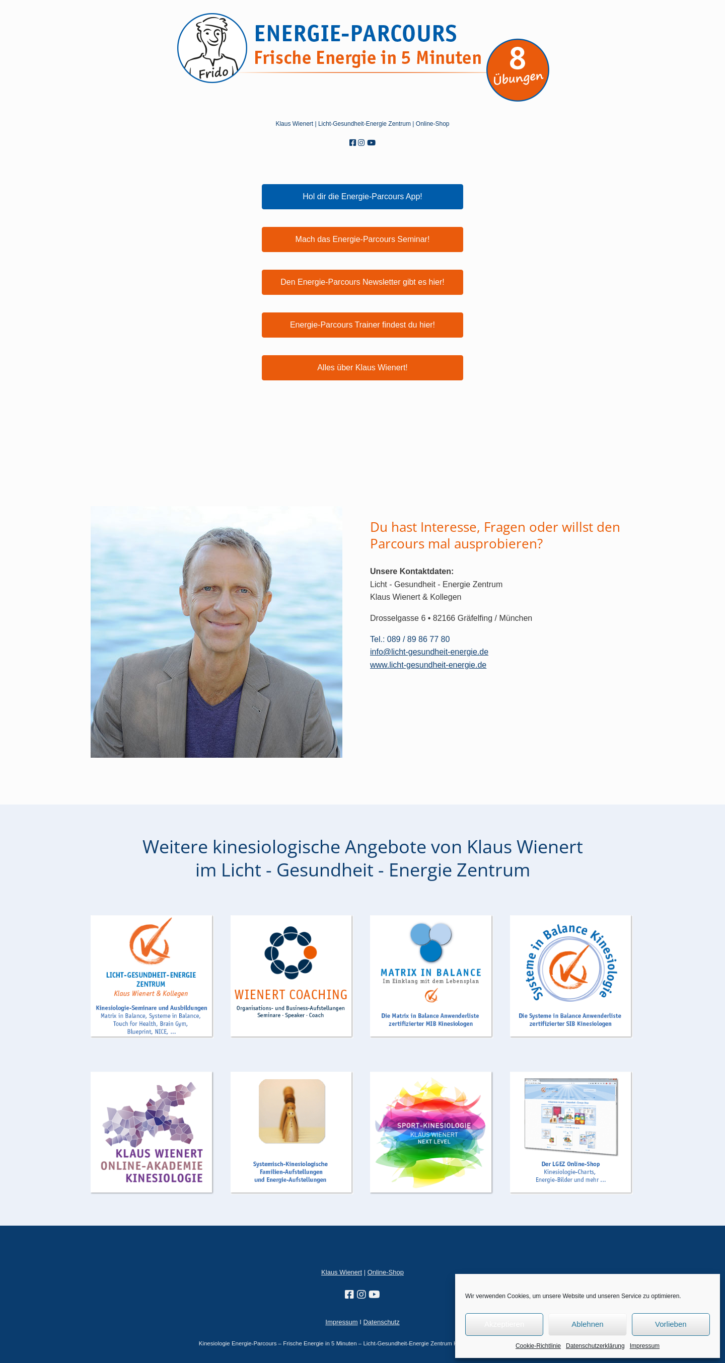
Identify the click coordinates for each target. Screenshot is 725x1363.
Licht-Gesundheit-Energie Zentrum (364, 123)
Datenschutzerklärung (595, 1345)
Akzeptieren (504, 1324)
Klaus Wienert (294, 123)
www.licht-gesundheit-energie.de (428, 665)
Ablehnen (587, 1324)
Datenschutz (381, 1322)
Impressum (645, 1345)
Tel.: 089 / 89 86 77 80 (410, 639)
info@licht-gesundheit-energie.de (429, 652)
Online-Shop (386, 1272)
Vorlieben (671, 1324)
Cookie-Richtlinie (538, 1345)
